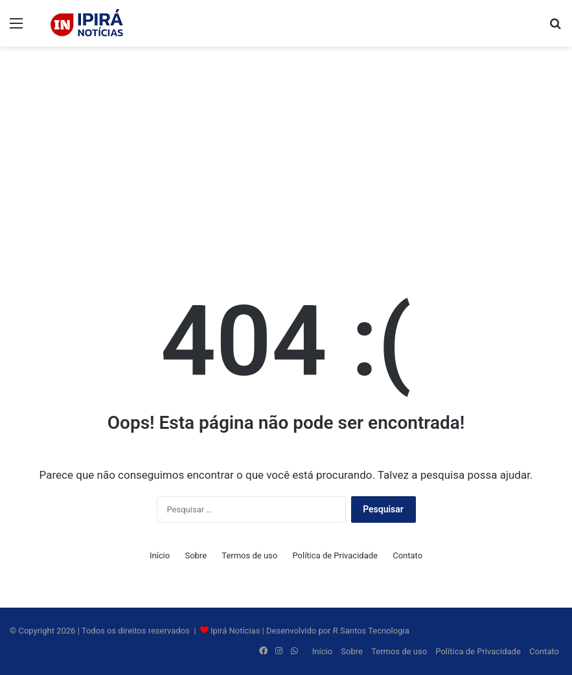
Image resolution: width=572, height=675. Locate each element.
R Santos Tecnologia (371, 630)
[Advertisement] (286, 150)
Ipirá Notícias (236, 630)
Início (160, 555)
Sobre (196, 555)
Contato (407, 555)
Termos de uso (249, 555)
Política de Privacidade (335, 555)
